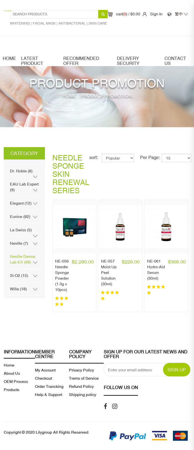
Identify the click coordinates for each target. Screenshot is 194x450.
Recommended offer (81, 61)
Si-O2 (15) (19, 275)
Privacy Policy (81, 370)
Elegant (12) (21, 203)
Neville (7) (19, 243)
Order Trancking (49, 386)
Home (9, 58)
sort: (93, 157)
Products (11, 389)
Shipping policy (82, 394)
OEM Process (16, 381)
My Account (45, 370)
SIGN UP (176, 369)
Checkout (43, 378)
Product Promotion (106, 95)
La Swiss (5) (21, 230)
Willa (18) (18, 289)
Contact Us (175, 61)
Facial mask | (46, 23)
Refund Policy (81, 386)
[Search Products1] (54, 14)
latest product (32, 61)
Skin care (98, 23)
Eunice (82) (20, 216)
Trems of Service (84, 378)
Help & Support (48, 394)
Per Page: (150, 157)
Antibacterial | (74, 23)
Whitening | (21, 23)
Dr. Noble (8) (21, 171)
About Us (12, 373)
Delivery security (128, 61)
